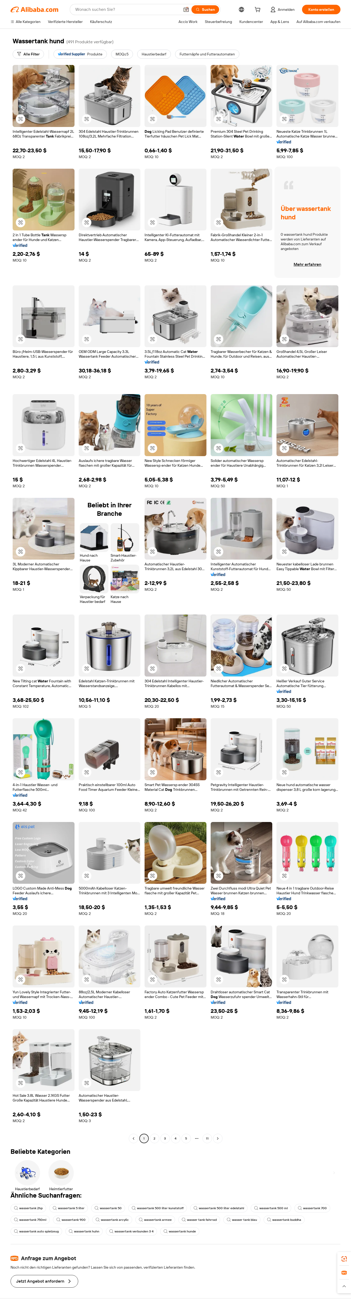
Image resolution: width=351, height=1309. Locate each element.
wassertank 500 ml (271, 1208)
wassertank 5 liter (69, 1208)
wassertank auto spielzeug (36, 1231)
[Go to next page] (218, 1138)
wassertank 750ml (30, 1220)
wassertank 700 (312, 1208)
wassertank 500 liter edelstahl (219, 1208)
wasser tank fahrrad (199, 1220)
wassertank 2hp (28, 1208)
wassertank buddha (284, 1220)
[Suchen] (205, 9)
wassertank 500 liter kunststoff (158, 1208)
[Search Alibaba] (127, 9)
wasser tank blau (242, 1220)
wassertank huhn (84, 1231)
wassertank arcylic (112, 1220)
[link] (344, 1259)
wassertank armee (155, 1220)
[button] (186, 9)
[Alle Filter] (28, 54)
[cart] (259, 10)
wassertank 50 (108, 1208)
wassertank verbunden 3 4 (131, 1231)
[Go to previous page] (133, 1138)
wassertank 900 (71, 1220)
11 (207, 1138)
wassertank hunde (180, 1231)
